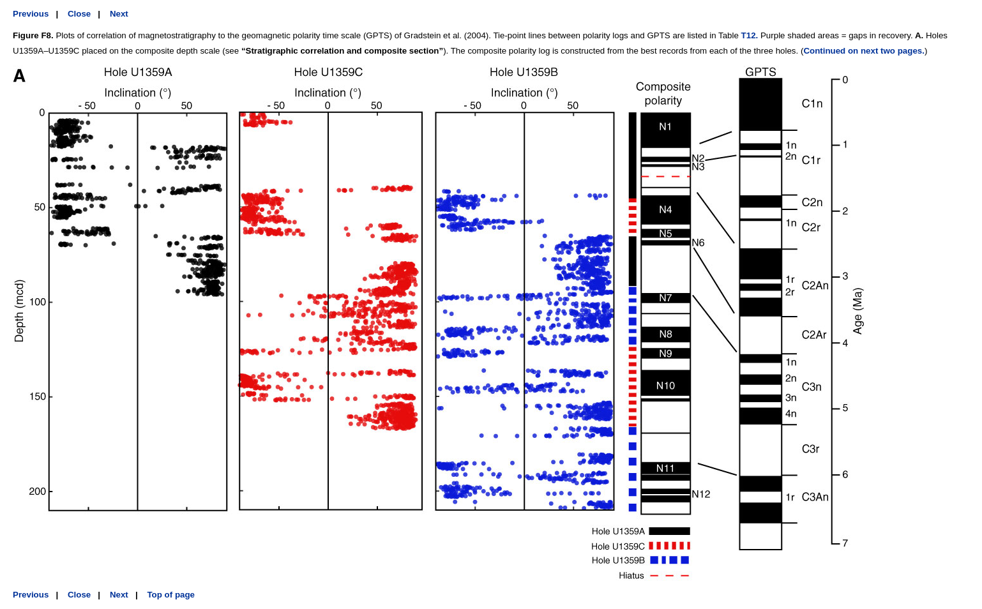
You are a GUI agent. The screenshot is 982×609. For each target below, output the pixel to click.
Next (119, 14)
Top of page (171, 594)
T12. (750, 35)
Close (79, 14)
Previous (31, 14)
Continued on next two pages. (864, 51)
